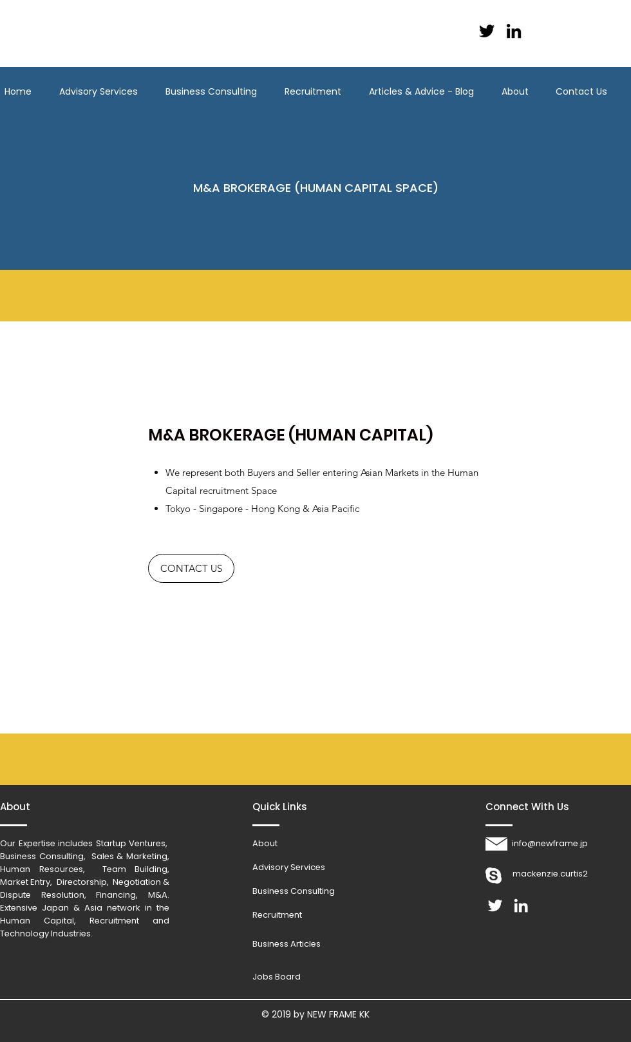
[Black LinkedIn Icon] (514, 31)
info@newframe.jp (550, 843)
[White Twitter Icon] (495, 905)
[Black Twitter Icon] (486, 31)
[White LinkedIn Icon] (521, 905)
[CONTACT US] (191, 568)
